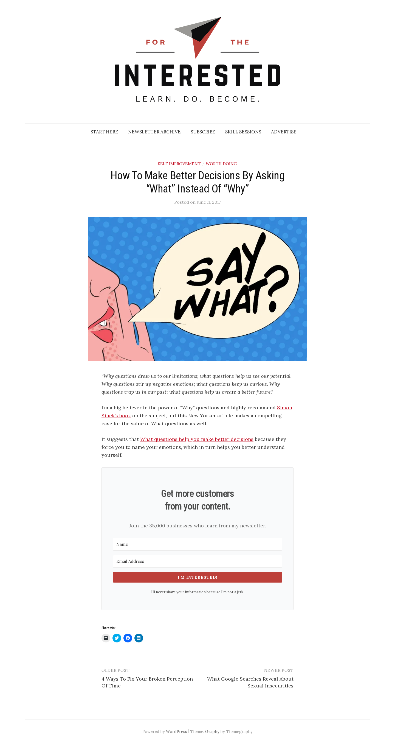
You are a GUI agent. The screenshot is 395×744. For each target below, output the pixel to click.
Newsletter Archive (154, 132)
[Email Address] (197, 561)
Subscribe (203, 132)
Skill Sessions (243, 132)
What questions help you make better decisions (196, 439)
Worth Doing (221, 163)
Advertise (284, 132)
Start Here (104, 132)
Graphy (212, 731)
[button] (197, 289)
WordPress (176, 731)
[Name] (197, 544)
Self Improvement (179, 163)
